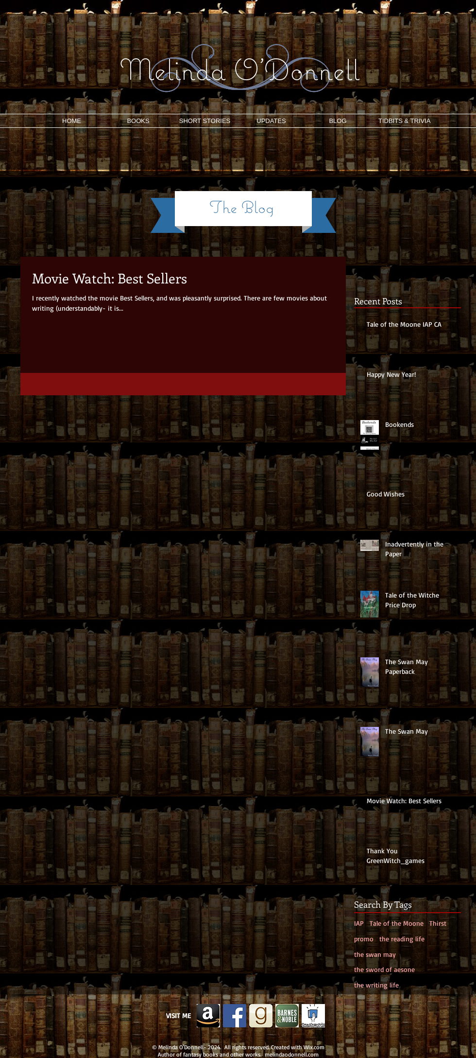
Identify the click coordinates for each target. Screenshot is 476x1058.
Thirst (437, 923)
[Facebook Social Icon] (234, 1015)
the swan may (375, 954)
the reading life (402, 939)
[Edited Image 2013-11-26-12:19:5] (208, 1015)
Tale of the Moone (397, 923)
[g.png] (260, 1015)
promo (364, 939)
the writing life (376, 985)
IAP (359, 923)
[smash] (313, 1015)
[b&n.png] (287, 1015)
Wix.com (314, 1047)
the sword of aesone (384, 969)
